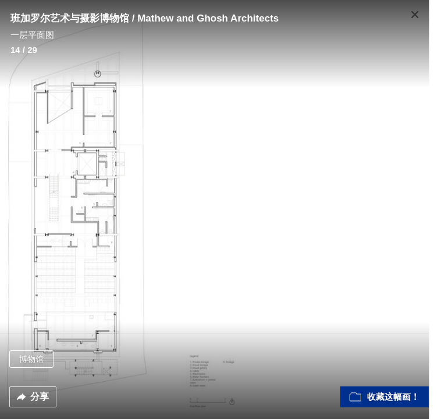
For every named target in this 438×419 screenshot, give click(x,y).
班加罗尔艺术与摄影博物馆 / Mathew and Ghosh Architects (144, 18)
